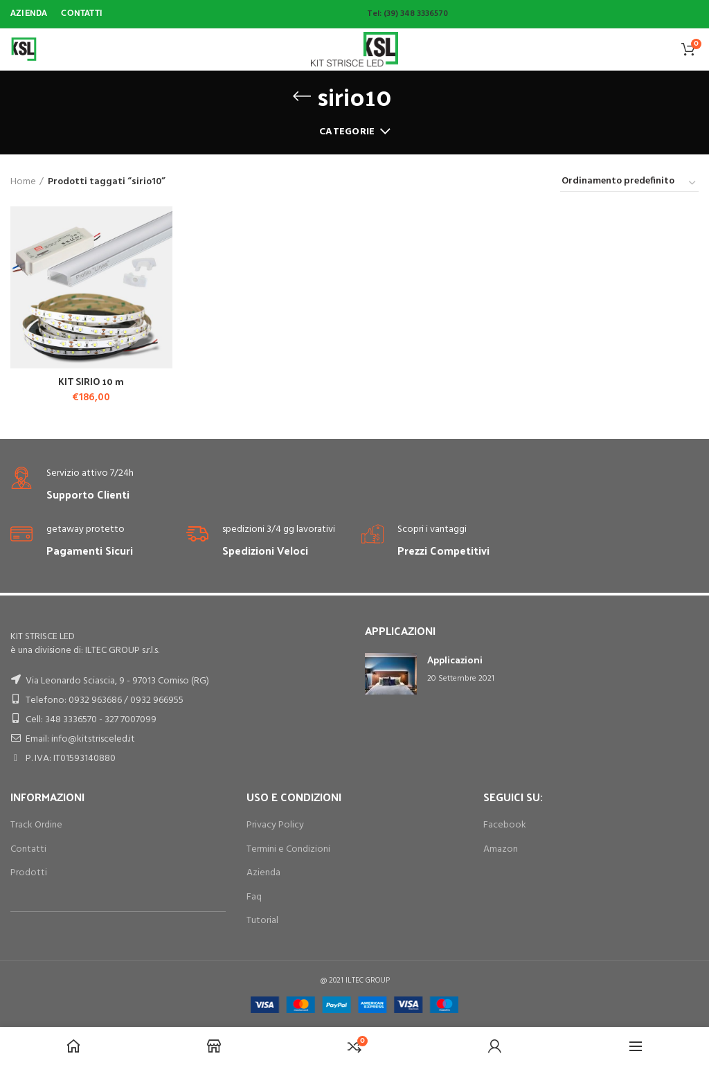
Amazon (500, 849)
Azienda (263, 873)
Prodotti (28, 873)
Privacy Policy (275, 825)
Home (23, 182)
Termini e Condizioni (288, 849)
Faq (254, 897)
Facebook (504, 825)
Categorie (347, 132)
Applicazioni (455, 659)
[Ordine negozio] (629, 183)
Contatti (28, 849)
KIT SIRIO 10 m (91, 381)
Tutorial (262, 921)
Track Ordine (36, 825)
